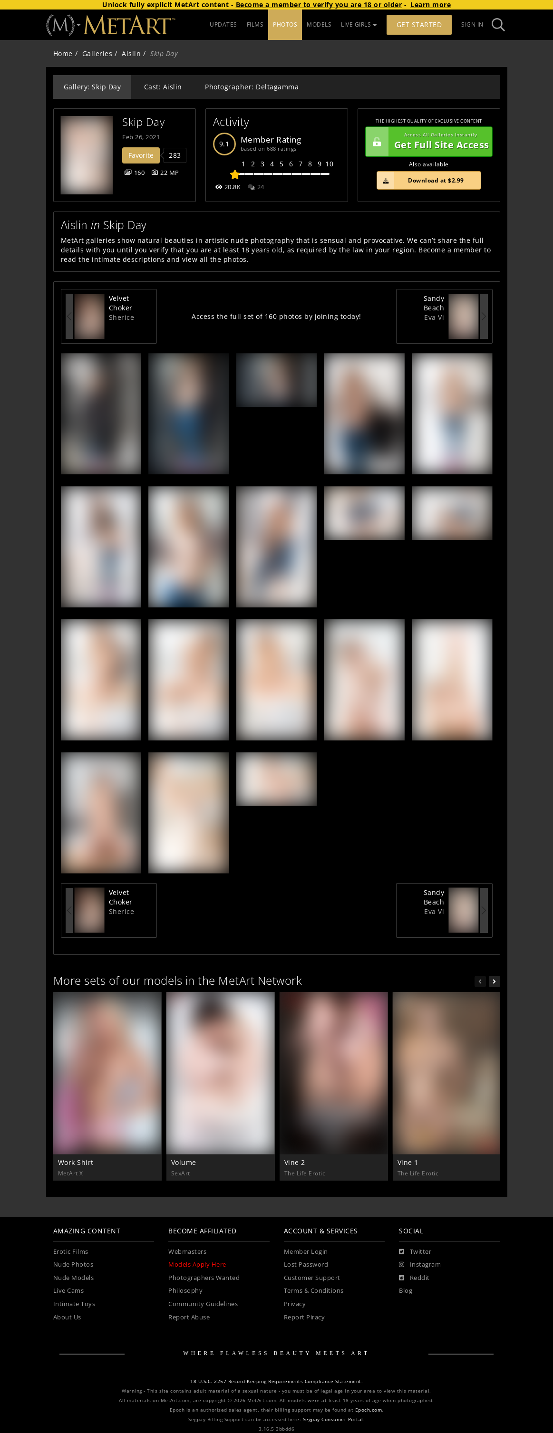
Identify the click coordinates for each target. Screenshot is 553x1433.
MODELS (319, 24)
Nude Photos (73, 1264)
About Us (67, 1317)
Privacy (295, 1304)
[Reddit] (414, 1278)
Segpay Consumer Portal (333, 1419)
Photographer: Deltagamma (252, 86)
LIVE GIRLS (359, 24)
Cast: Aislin (163, 86)
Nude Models (73, 1278)
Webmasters (187, 1252)
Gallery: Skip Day (92, 86)
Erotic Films (70, 1252)
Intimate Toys (74, 1304)
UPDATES (223, 24)
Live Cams (68, 1291)
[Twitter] (415, 1252)
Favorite (141, 155)
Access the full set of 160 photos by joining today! (276, 316)
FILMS (255, 24)
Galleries (97, 53)
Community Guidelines (203, 1304)
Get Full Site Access (427, 141)
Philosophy (185, 1291)
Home (63, 53)
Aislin (131, 53)
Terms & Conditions (314, 1291)
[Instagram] (420, 1264)
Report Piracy (304, 1317)
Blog (405, 1291)
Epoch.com (368, 1410)
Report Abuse (189, 1317)
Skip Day (143, 122)
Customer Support (312, 1278)
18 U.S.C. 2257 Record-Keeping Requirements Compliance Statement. (276, 1381)
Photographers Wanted (204, 1278)
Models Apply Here (197, 1264)
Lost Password (306, 1264)
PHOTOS (285, 24)
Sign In (472, 24)
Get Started (419, 24)
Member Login (306, 1252)
